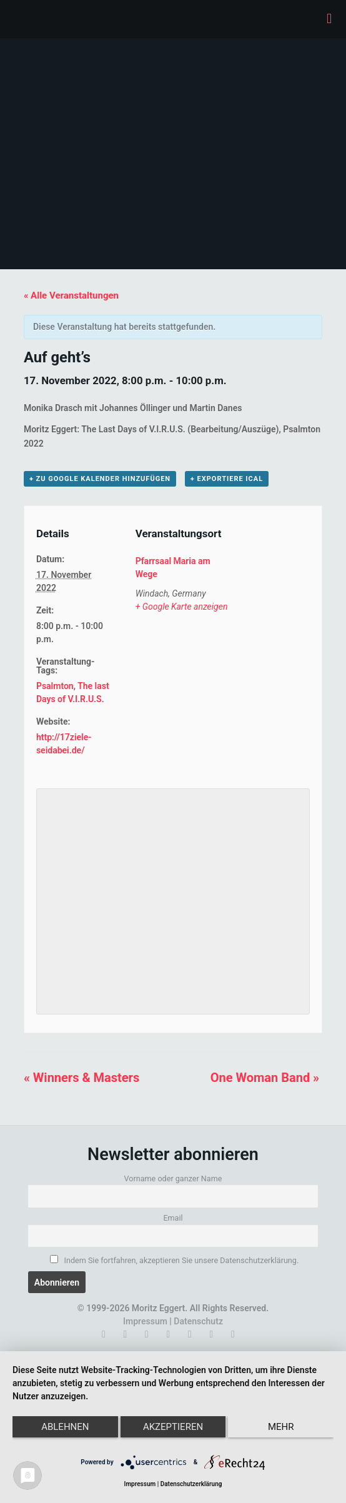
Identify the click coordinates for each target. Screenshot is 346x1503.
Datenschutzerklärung (191, 1484)
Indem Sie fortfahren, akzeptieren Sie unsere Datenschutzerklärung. (174, 1260)
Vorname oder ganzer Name (173, 1178)
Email (172, 1218)
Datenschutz (198, 1321)
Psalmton (55, 686)
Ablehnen (65, 1426)
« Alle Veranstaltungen (71, 295)
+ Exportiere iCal (226, 479)
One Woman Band (264, 1077)
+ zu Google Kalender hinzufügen (100, 479)
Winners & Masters (81, 1077)
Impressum (145, 1321)
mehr (281, 1426)
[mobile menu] (329, 18)
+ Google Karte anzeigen (182, 607)
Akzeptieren (173, 1426)
